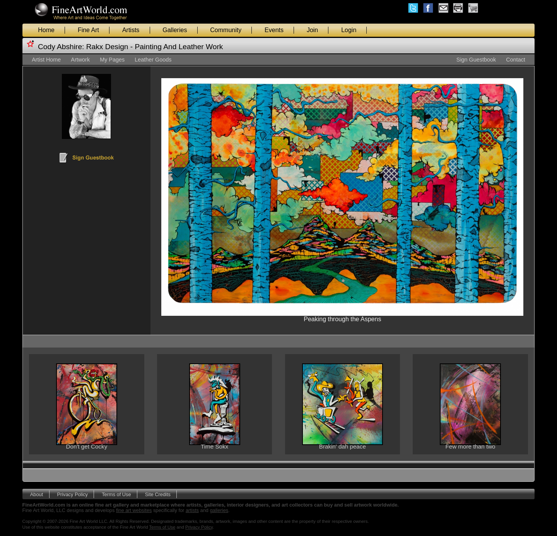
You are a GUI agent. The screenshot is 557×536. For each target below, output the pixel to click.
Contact (515, 60)
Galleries (174, 30)
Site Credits (158, 494)
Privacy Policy (72, 494)
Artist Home (46, 60)
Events (274, 30)
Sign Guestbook (476, 60)
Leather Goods (153, 60)
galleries (219, 510)
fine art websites (134, 510)
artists (192, 510)
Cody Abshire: (61, 47)
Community (225, 30)
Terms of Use (116, 494)
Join (312, 30)
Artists (130, 30)
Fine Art (88, 30)
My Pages (112, 60)
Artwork (80, 60)
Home (46, 30)
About (36, 494)
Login (348, 30)
